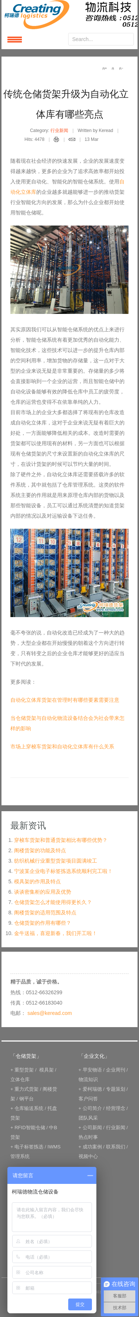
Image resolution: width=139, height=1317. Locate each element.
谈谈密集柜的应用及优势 (42, 892)
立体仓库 (20, 1079)
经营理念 (115, 1108)
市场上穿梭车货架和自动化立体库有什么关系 (62, 746)
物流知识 (88, 1079)
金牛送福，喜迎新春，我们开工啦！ (55, 933)
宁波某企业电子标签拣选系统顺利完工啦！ (63, 871)
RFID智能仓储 (29, 1127)
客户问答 (88, 1098)
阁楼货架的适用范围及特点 (45, 912)
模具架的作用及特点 (37, 881)
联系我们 (115, 1147)
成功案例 (92, 1147)
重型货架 (24, 1070)
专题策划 (115, 1089)
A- (121, 68)
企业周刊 (115, 1070)
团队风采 (88, 1118)
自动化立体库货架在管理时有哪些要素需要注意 (64, 700)
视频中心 (88, 1156)
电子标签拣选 (28, 1147)
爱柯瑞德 (92, 1089)
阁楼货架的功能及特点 (40, 850)
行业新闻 (59, 130)
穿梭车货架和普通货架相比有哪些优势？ (60, 840)
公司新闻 (92, 1127)
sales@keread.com (49, 1013)
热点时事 (88, 1137)
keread (69, 14)
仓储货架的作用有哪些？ (42, 923)
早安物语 (92, 1070)
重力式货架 (26, 1089)
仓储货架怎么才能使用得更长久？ (53, 902)
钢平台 (26, 1098)
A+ (104, 68)
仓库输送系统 (28, 1108)
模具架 (46, 1070)
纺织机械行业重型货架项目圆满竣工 (55, 861)
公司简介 (92, 1108)
